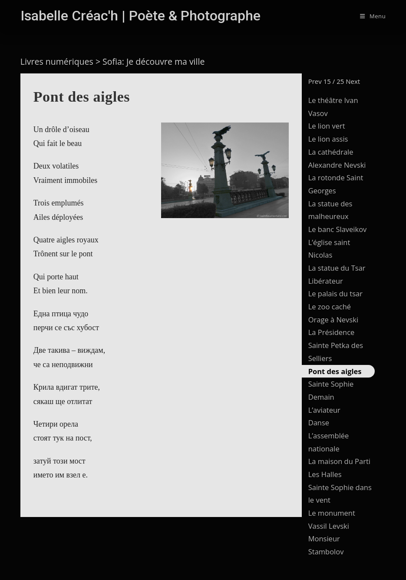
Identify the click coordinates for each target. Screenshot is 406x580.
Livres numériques (56, 61)
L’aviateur (324, 410)
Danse (318, 423)
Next (353, 81)
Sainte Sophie (331, 384)
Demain (321, 397)
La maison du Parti (339, 461)
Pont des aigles (335, 371)
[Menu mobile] (373, 16)
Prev (315, 81)
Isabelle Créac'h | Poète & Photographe (140, 15)
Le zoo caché (329, 307)
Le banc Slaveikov (337, 229)
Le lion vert (326, 126)
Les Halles (325, 474)
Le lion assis (328, 139)
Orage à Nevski (333, 320)
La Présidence (331, 332)
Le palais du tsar (335, 293)
